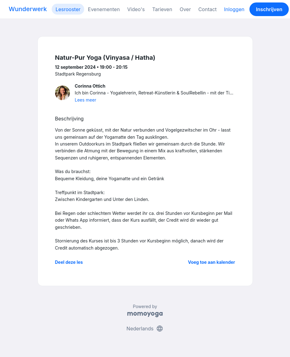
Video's (136, 9)
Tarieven (162, 9)
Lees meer (85, 99)
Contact (207, 9)
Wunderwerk (28, 9)
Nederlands (145, 328)
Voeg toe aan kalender (211, 262)
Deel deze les (69, 262)
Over (185, 9)
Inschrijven (269, 9)
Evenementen (104, 9)
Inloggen (234, 9)
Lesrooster (67, 9)
